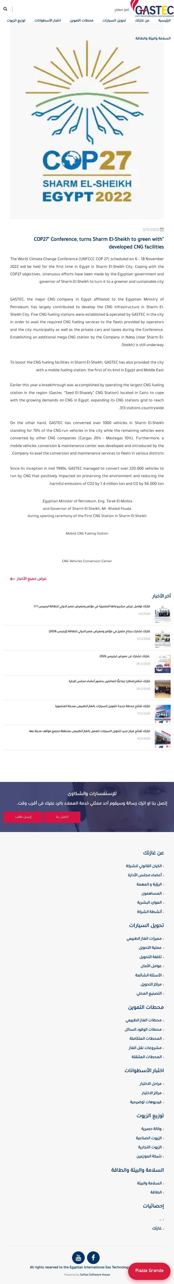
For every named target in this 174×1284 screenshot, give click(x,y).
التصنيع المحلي (149, 994)
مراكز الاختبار (152, 1093)
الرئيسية (164, 21)
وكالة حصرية (151, 1129)
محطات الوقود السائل (143, 1030)
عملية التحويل (150, 948)
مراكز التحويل (151, 985)
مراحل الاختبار (151, 1084)
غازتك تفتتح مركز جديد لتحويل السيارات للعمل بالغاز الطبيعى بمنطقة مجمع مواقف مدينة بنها (89, 731)
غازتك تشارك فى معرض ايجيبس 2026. (124, 656)
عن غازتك (142, 21)
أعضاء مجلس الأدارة (145, 876)
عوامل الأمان (151, 966)
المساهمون (151, 894)
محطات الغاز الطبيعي (144, 1021)
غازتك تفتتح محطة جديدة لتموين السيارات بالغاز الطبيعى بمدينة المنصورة (102, 706)
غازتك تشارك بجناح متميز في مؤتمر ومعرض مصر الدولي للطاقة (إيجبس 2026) (99, 631)
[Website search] (7, 9)
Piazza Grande (149, 1271)
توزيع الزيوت (16, 21)
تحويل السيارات (114, 21)
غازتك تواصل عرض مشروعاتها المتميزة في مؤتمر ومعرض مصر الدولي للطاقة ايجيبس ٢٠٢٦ (92, 606)
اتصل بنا (62, 817)
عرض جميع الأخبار (28, 580)
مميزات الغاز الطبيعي (144, 939)
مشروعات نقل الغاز (145, 1048)
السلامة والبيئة (149, 1184)
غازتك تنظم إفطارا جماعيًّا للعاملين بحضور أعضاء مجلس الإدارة (109, 681)
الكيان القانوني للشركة (144, 866)
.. (160, 1220)
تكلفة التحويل (150, 957)
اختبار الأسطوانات (47, 21)
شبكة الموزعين (149, 1157)
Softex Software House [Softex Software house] (95, 1275)
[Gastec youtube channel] (78, 1257)
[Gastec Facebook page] (93, 1257)
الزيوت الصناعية (149, 1139)
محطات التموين (81, 21)
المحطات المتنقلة (147, 1057)
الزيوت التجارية (150, 1148)
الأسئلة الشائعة (148, 976)
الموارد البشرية (149, 903)
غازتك (157, 1229)
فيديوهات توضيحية (146, 1103)
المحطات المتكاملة (146, 1039)
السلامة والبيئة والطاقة (153, 39)
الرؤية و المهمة (149, 885)
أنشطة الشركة (149, 912)
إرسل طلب (23, 817)
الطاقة (156, 1193)
